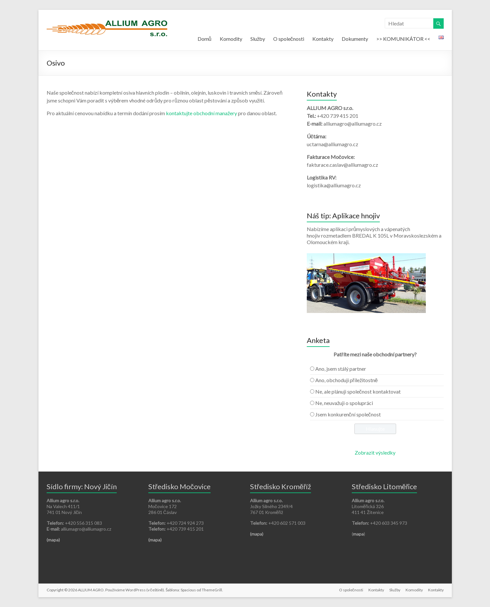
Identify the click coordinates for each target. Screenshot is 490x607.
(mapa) (53, 539)
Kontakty (323, 39)
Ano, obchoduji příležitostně (346, 380)
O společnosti (288, 39)
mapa (358, 534)
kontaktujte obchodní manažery (201, 113)
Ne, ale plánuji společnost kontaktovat (358, 391)
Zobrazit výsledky (375, 452)
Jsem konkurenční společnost (348, 414)
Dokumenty (355, 39)
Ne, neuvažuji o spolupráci (344, 403)
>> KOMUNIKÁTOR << (403, 39)
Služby (257, 39)
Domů (205, 39)
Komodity (231, 39)
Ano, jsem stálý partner (340, 369)
